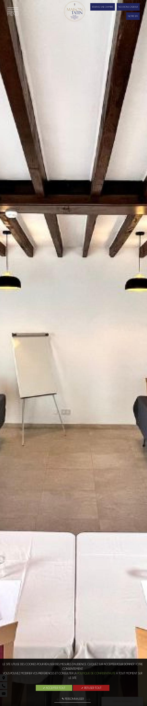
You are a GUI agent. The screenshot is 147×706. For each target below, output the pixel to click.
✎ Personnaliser (73, 698)
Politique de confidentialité (96, 673)
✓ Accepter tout (54, 688)
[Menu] (13, 12)
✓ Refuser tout (91, 688)
